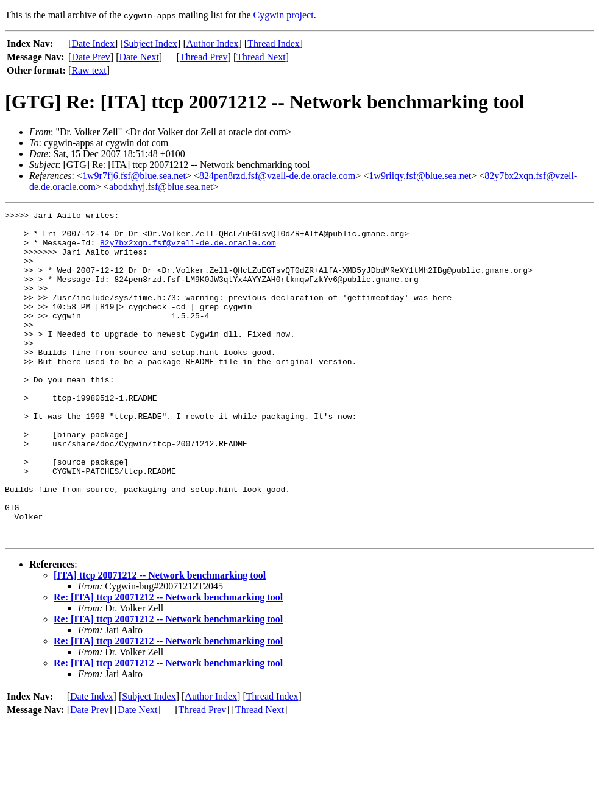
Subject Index (150, 43)
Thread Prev (204, 57)
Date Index (93, 43)
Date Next (139, 57)
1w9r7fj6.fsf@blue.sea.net (134, 176)
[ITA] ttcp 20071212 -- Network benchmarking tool (160, 641)
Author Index (212, 43)
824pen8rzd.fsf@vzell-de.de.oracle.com (277, 176)
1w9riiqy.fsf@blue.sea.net (420, 176)
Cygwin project (283, 15)
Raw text (88, 70)
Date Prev (90, 57)
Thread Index (273, 43)
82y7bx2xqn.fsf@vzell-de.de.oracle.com (188, 249)
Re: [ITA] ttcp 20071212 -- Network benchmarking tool (168, 663)
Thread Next (260, 57)
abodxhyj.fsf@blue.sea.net (161, 186)
